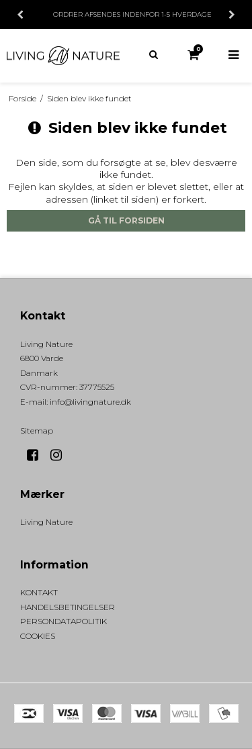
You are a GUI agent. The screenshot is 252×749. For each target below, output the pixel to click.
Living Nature (46, 522)
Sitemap (36, 431)
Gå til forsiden (126, 220)
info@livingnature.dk (90, 402)
